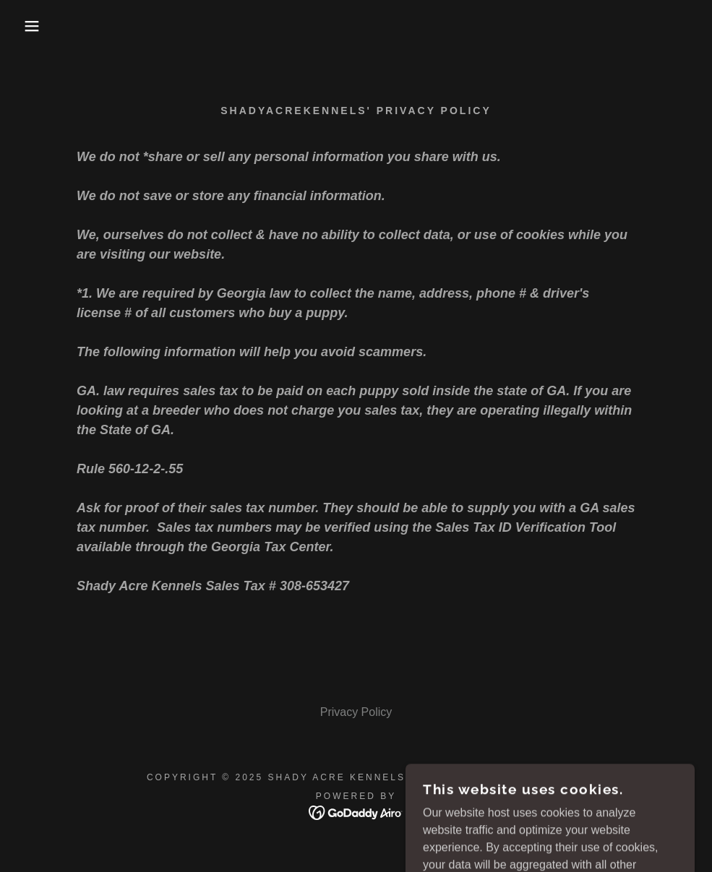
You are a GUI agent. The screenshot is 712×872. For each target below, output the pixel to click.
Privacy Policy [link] (356, 712)
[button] (35, 26)
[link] (356, 812)
